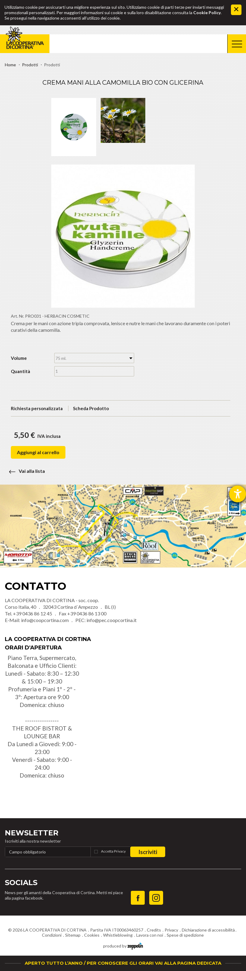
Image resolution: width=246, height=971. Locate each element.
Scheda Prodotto (91, 408)
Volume (19, 358)
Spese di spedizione (185, 935)
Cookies (91, 935)
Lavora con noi (149, 935)
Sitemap (72, 935)
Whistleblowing (118, 935)
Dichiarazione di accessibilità (208, 929)
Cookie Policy (207, 12)
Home (10, 64)
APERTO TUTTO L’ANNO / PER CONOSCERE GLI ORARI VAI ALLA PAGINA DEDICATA (123, 963)
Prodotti (30, 64)
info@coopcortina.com (45, 620)
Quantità (20, 371)
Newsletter (31, 832)
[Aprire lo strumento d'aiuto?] (237, 494)
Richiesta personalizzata (37, 408)
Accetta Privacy (113, 851)
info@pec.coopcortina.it (112, 620)
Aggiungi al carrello (38, 452)
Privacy (171, 929)
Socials (21, 882)
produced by (123, 945)
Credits (154, 929)
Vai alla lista (25, 471)
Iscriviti (147, 851)
